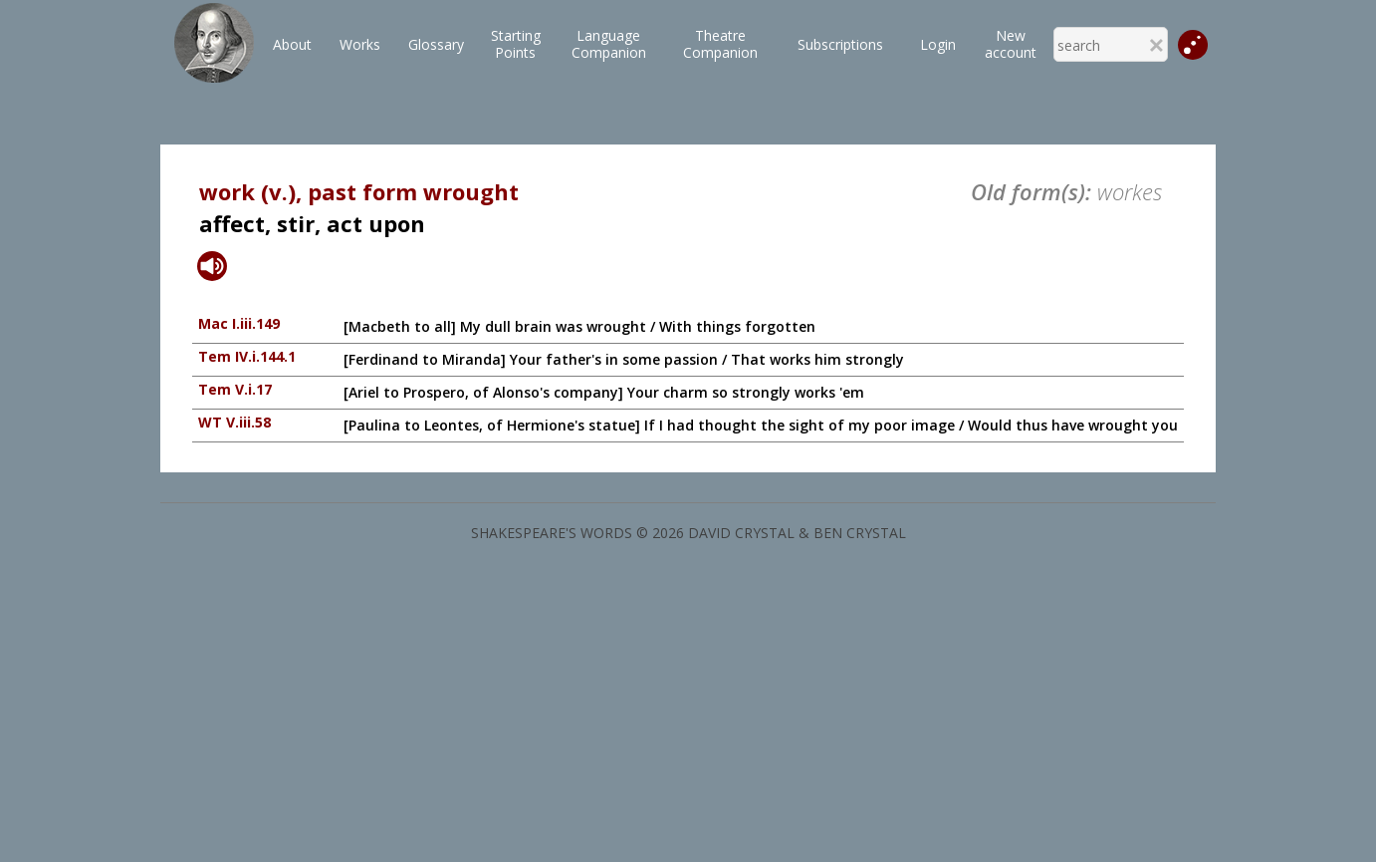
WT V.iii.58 (234, 422)
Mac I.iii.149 (239, 323)
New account (1010, 44)
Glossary (436, 44)
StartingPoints (516, 44)
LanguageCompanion (609, 44)
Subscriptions (840, 44)
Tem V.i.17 (235, 389)
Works (360, 44)
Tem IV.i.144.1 (247, 356)
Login (938, 44)
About (292, 44)
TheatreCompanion (720, 44)
